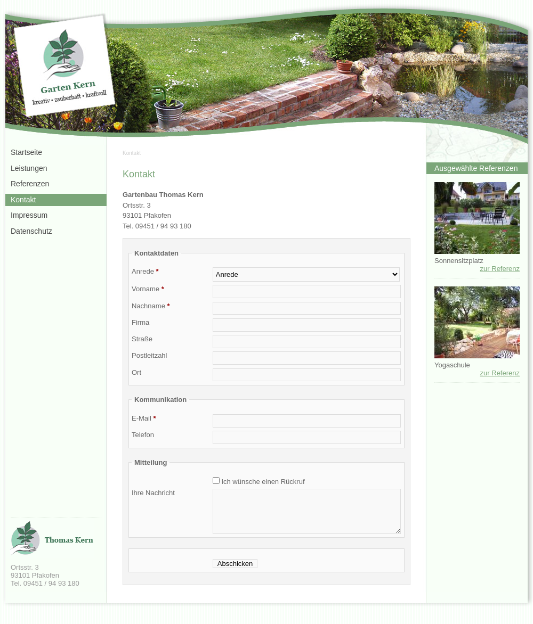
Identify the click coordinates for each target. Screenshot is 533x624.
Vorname (148, 289)
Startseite (26, 152)
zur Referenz (500, 269)
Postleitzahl (149, 355)
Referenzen (30, 183)
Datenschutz (31, 231)
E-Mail (144, 418)
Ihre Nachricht (153, 493)
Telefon (143, 435)
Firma (140, 322)
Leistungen (29, 168)
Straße (142, 339)
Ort (136, 372)
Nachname (151, 306)
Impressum (29, 215)
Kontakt (132, 153)
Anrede (145, 271)
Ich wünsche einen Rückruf (262, 482)
